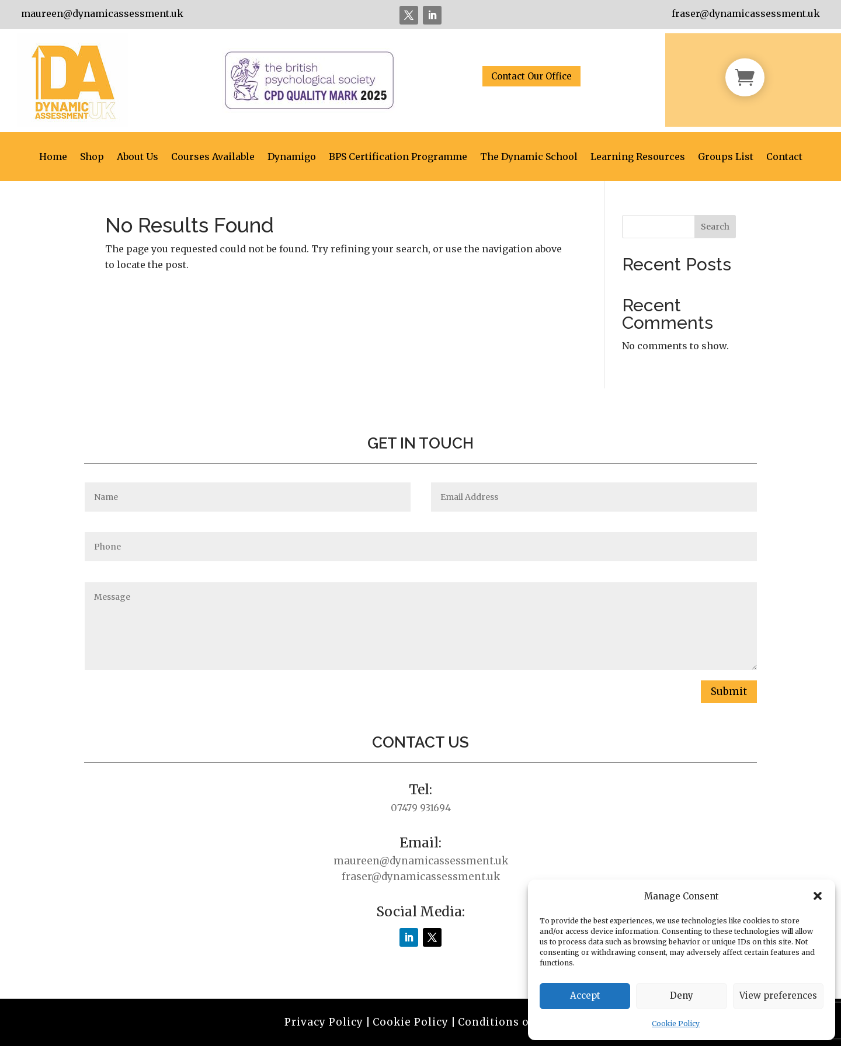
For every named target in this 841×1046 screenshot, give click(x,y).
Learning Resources (637, 157)
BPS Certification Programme (398, 157)
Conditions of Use (507, 1022)
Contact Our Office (531, 76)
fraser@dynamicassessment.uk (746, 13)
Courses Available (213, 157)
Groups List (725, 157)
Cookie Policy (676, 1023)
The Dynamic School (529, 157)
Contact (784, 157)
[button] (817, 896)
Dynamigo (291, 157)
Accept (585, 995)
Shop (92, 157)
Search (715, 226)
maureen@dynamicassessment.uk (102, 13)
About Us (137, 157)
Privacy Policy (323, 1022)
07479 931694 (421, 808)
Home (53, 157)
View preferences (778, 995)
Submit (729, 691)
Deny (681, 995)
